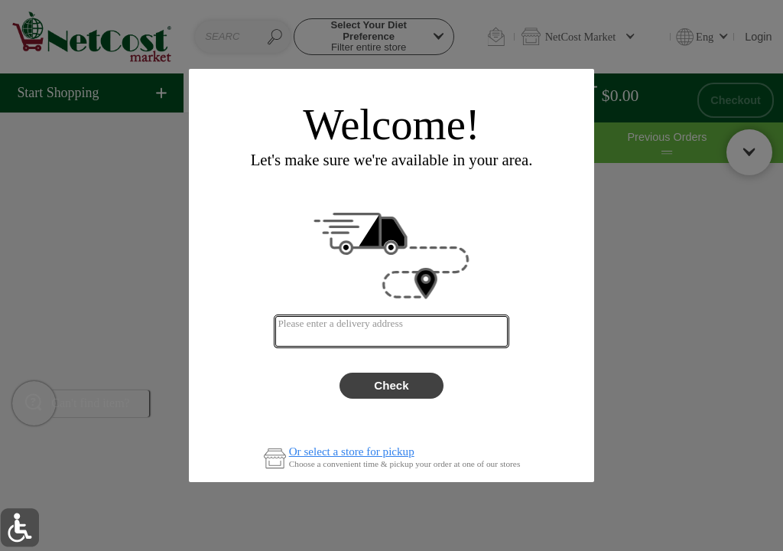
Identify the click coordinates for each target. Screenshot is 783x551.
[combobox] (391, 331)
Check (391, 385)
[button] (19, 527)
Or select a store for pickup (351, 452)
